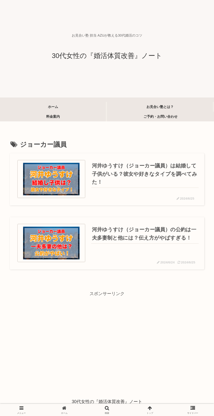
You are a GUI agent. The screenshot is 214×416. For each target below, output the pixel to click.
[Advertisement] (107, 332)
